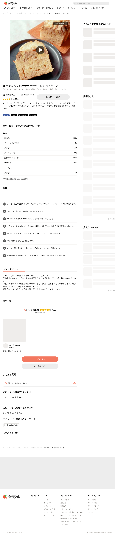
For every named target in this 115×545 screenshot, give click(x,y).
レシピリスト (48, 503)
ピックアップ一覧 (49, 509)
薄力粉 (7, 138)
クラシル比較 (92, 500)
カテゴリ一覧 (48, 512)
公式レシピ (39, 8)
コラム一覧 (47, 506)
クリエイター (84, 8)
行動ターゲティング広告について (70, 515)
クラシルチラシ (93, 503)
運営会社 (63, 503)
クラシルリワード (93, 506)
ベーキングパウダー (12, 143)
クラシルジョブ (93, 509)
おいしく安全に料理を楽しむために (71, 512)
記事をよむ (49, 8)
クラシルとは (64, 500)
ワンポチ (90, 512)
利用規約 (63, 506)
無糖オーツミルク (11, 158)
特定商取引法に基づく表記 (68, 518)
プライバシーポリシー (67, 509)
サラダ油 (8, 163)
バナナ (7, 148)
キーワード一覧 (49, 515)
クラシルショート (72, 8)
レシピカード (60, 8)
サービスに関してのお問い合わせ (70, 521)
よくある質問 (64, 524)
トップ (46, 500)
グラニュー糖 (9, 153)
